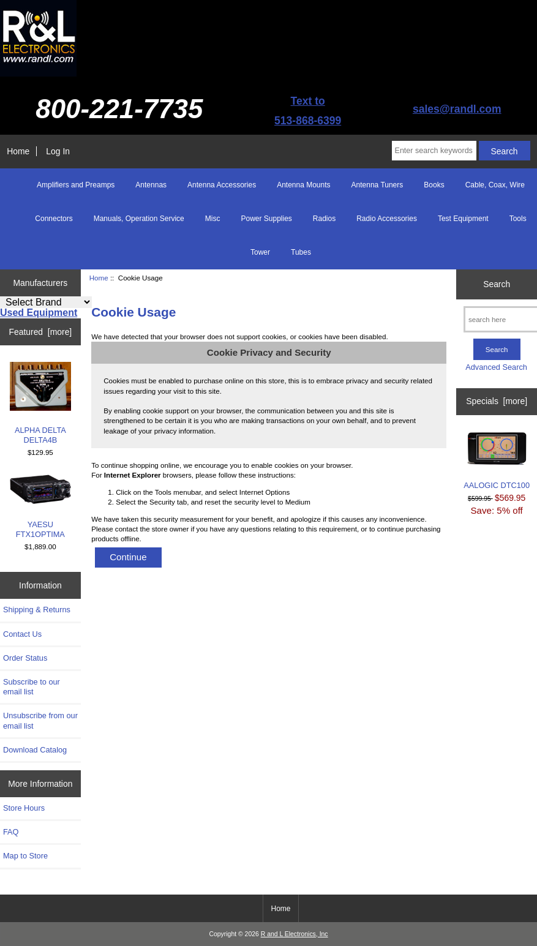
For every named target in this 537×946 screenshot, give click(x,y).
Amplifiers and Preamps (76, 185)
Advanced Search (496, 367)
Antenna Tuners (377, 185)
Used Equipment (38, 312)
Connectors (53, 218)
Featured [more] (40, 332)
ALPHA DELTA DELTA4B (40, 403)
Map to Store (25, 855)
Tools (518, 218)
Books (434, 185)
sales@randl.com (457, 109)
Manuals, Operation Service (139, 218)
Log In (58, 151)
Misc (212, 218)
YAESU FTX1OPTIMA (40, 506)
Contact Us (22, 634)
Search (496, 284)
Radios (324, 218)
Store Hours (24, 808)
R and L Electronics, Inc (294, 934)
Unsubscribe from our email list (40, 720)
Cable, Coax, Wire (495, 185)
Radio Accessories (386, 218)
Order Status (25, 658)
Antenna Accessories (221, 185)
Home (18, 151)
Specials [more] (496, 401)
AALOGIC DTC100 (497, 461)
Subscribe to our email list (31, 686)
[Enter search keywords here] (434, 150)
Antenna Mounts (303, 185)
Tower (260, 252)
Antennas (151, 185)
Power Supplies (266, 218)
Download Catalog (35, 749)
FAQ (11, 831)
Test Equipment (463, 218)
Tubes (301, 252)
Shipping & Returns (36, 609)
